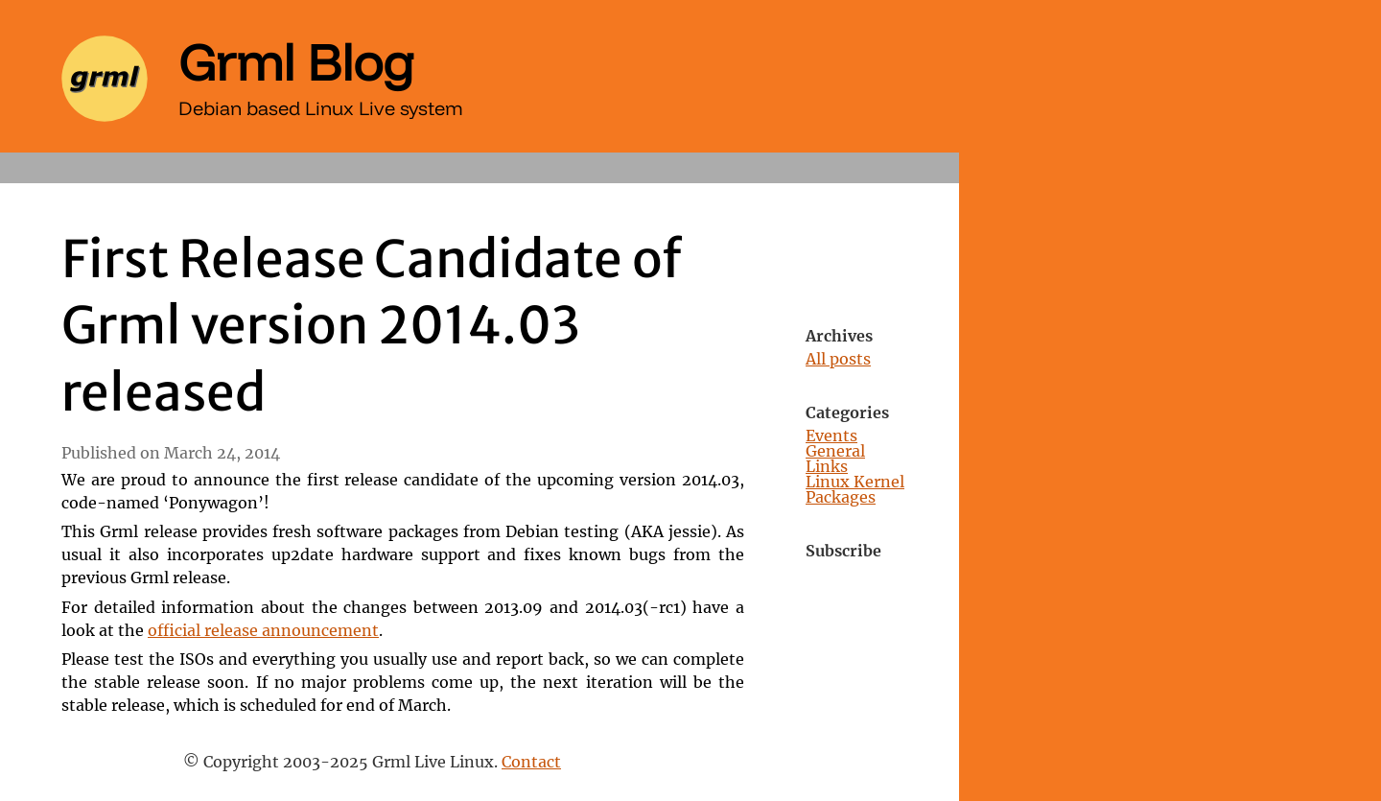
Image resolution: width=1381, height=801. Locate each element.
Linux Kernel (855, 482)
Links (827, 467)
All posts (838, 359)
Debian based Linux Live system (320, 108)
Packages (841, 498)
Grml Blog (296, 61)
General (835, 451)
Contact (531, 762)
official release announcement (263, 631)
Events (831, 436)
